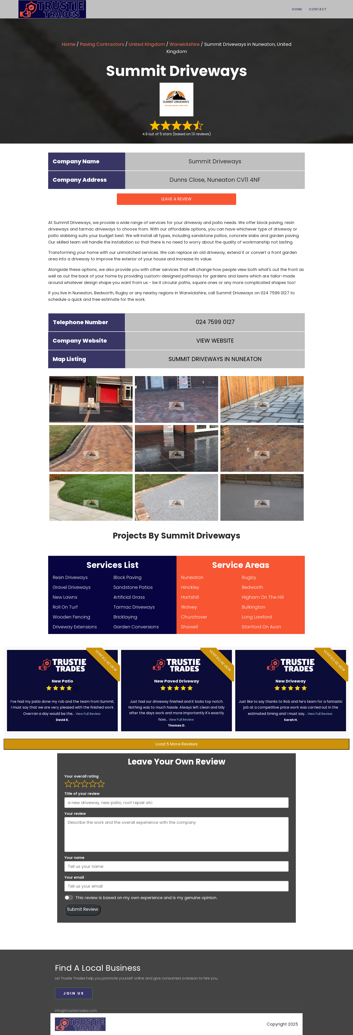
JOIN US (73, 993)
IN (215, 359)
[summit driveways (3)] (262, 399)
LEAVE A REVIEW (176, 199)
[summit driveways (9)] (262, 497)
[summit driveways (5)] (176, 448)
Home (297, 9)
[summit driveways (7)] (91, 497)
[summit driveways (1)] (91, 399)
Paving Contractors (102, 44)
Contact (318, 9)
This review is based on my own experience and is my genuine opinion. (146, 897)
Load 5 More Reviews (177, 744)
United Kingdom (147, 44)
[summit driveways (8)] (176, 497)
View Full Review (88, 713)
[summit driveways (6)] (262, 448)
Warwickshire (185, 44)
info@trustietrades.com (76, 1010)
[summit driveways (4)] (91, 448)
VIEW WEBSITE (215, 341)
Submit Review (82, 909)
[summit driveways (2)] (176, 399)
